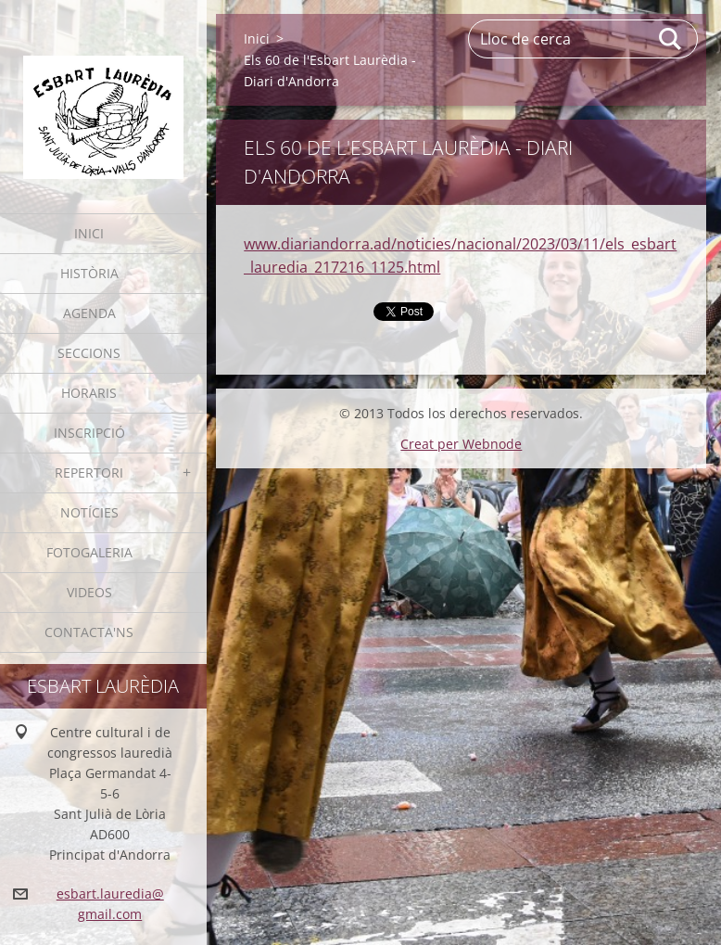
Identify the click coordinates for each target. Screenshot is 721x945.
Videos (89, 592)
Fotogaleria (89, 552)
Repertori (89, 472)
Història (89, 273)
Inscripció (89, 432)
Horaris (89, 393)
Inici (89, 233)
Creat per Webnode (461, 444)
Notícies (89, 512)
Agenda (89, 313)
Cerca (671, 39)
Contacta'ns (88, 632)
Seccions (88, 353)
